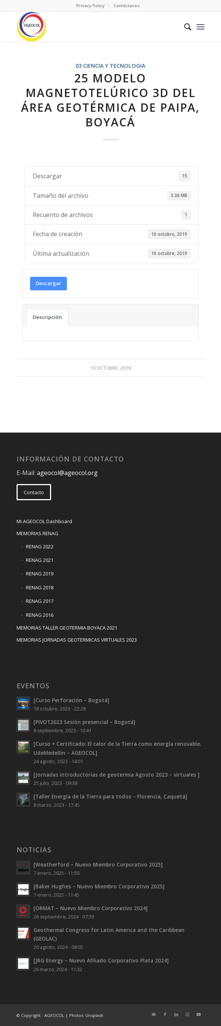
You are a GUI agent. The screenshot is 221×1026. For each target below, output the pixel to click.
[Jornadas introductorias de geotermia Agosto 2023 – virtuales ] (116, 774)
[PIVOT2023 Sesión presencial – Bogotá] (84, 721)
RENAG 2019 (39, 573)
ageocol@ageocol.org (67, 473)
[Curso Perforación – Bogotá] (71, 700)
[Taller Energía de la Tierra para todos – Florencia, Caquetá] (110, 796)
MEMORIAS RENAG (37, 533)
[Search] (184, 27)
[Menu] (200, 27)
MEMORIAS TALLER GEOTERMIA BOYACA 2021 (67, 627)
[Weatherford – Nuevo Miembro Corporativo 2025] (98, 864)
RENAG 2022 (39, 546)
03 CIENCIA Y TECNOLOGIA (110, 65)
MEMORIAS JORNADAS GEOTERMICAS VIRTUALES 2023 (77, 639)
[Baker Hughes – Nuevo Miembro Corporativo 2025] (99, 886)
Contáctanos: (127, 5)
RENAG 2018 (39, 587)
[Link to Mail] (153, 1014)
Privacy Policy (90, 5)
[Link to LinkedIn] (176, 1014)
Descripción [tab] (47, 317)
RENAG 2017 (39, 601)
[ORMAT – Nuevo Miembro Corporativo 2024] (90, 908)
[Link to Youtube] (198, 1014)
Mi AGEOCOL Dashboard (44, 521)
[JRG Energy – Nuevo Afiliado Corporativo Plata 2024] (101, 960)
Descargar (48, 283)
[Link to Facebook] (165, 1014)
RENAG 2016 (39, 615)
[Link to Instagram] (187, 1014)
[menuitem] (91, 6)
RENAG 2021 (39, 560)
